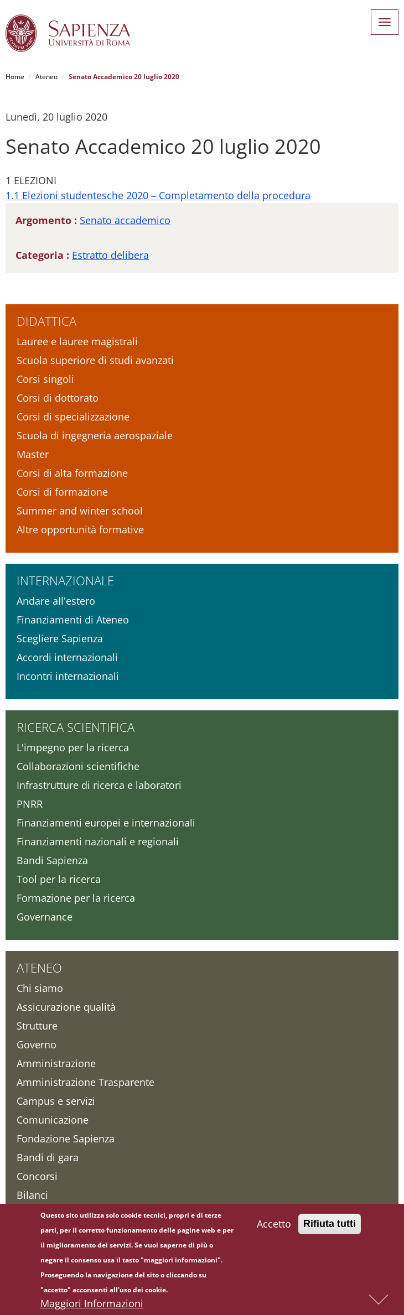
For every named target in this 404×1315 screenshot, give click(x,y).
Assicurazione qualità (66, 1006)
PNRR (30, 803)
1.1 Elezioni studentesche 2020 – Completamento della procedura (158, 195)
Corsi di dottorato (58, 397)
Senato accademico (125, 220)
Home (15, 76)
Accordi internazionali (67, 657)
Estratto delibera (110, 255)
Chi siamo (40, 988)
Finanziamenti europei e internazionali (106, 822)
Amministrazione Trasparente (85, 1082)
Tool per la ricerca (59, 879)
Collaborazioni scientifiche (78, 766)
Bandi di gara (48, 1157)
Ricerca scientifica (75, 727)
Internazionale (65, 580)
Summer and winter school (80, 510)
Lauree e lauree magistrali (77, 341)
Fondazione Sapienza (66, 1138)
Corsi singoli (45, 379)
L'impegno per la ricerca (73, 747)
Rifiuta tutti (329, 1226)
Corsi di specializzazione (73, 416)
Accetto (274, 1226)
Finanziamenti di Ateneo (73, 619)
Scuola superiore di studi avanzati (95, 360)
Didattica (46, 321)
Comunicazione (53, 1119)
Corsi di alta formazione (72, 473)
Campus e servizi (56, 1101)
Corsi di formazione (62, 491)
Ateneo (46, 76)
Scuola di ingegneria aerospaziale (95, 435)
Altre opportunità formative (80, 529)
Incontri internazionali (68, 676)
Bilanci (32, 1195)
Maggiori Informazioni (91, 1306)
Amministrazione (56, 1063)
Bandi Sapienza (52, 860)
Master (33, 454)
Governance (44, 916)
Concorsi (37, 1176)
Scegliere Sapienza (60, 638)
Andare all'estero (56, 600)
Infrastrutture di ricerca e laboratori (99, 785)
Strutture (37, 1025)
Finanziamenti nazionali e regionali (98, 841)
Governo (36, 1044)
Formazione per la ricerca (76, 898)
